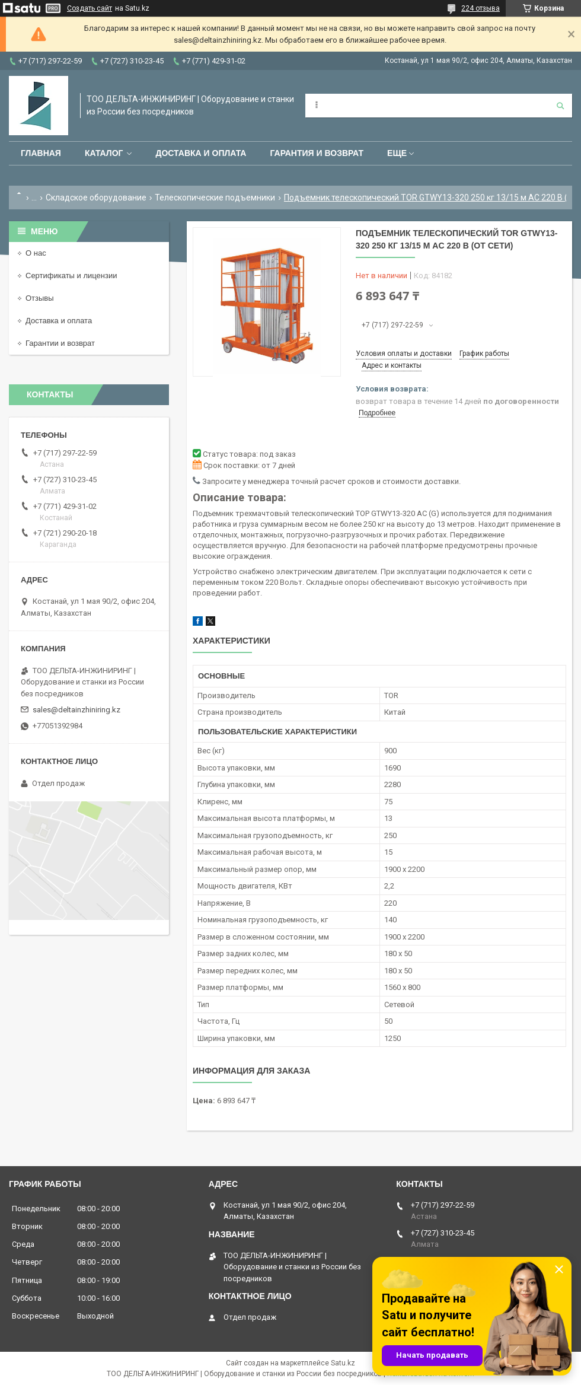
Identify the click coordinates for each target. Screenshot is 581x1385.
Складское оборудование (96, 197)
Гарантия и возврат (316, 153)
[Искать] (560, 105)
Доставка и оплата (200, 153)
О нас (35, 253)
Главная (41, 153)
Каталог (104, 153)
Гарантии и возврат (60, 343)
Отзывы (39, 298)
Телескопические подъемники (215, 197)
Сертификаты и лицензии (71, 275)
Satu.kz (343, 1363)
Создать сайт (89, 8)
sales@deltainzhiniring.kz (76, 709)
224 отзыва (480, 8)
